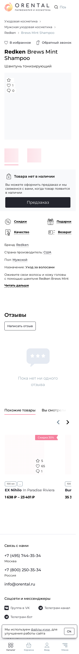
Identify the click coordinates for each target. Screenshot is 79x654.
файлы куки (40, 629)
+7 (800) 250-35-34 (22, 570)
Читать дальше (16, 285)
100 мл (10, 483)
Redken (22, 245)
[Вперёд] (67, 422)
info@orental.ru (19, 584)
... (20, 483)
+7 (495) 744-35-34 (22, 555)
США (47, 252)
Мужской (20, 260)
